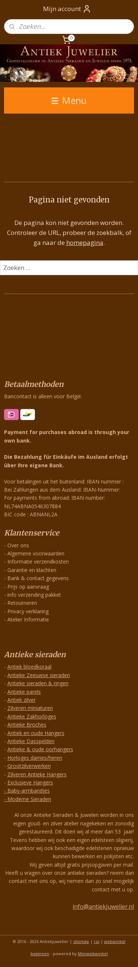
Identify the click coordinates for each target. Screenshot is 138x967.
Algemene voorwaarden (35, 553)
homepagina (84, 243)
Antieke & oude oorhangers (40, 749)
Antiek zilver (21, 699)
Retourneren (22, 602)
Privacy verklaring (28, 611)
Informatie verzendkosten (38, 561)
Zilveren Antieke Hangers (37, 774)
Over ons (18, 545)
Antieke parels (24, 691)
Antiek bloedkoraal (29, 666)
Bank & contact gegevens (38, 578)
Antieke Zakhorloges (31, 716)
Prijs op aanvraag (28, 586)
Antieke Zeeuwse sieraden (38, 675)
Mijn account (67, 8)
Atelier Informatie (28, 619)
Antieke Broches (26, 724)
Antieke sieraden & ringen (37, 683)
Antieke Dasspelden (30, 741)
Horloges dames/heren (34, 757)
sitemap (81, 941)
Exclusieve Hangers (30, 782)
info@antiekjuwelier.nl (103, 906)
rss (96, 941)
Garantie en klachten (31, 569)
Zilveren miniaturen (30, 707)
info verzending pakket (34, 594)
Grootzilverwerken (29, 765)
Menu (69, 100)
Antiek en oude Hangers (35, 732)
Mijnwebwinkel (93, 953)
